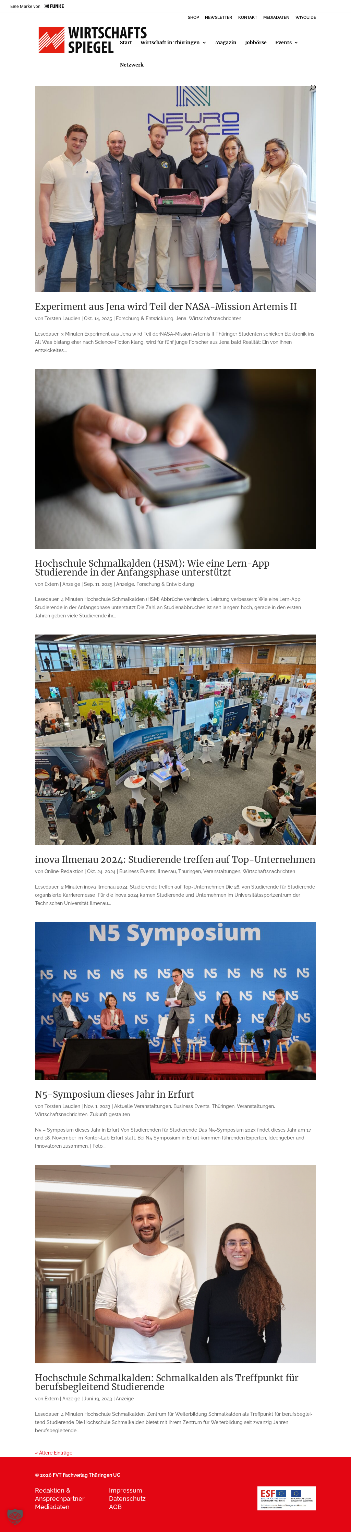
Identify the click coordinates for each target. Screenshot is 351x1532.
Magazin (226, 43)
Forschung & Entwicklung (144, 318)
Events (283, 43)
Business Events (137, 871)
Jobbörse (256, 43)
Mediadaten (52, 1506)
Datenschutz (127, 1498)
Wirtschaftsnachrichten (215, 318)
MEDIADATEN (276, 17)
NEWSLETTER (218, 17)
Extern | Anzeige (62, 584)
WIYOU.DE (305, 17)
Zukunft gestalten (110, 1114)
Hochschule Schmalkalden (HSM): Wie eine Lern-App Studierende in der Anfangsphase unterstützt (152, 568)
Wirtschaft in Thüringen (170, 43)
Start (126, 43)
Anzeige (125, 584)
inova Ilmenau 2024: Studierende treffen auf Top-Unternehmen (175, 859)
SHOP (193, 17)
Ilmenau (167, 871)
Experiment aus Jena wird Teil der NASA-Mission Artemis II (166, 306)
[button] (15, 1517)
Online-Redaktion (64, 871)
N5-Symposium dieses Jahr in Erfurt (114, 1094)
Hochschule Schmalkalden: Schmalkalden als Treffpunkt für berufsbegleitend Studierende (167, 1382)
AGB (115, 1506)
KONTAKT (247, 17)
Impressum (125, 1490)
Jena (181, 318)
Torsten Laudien (62, 318)
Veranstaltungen (221, 871)
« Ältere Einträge (53, 1453)
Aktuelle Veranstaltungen (142, 1106)
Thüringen (189, 871)
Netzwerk (132, 65)
